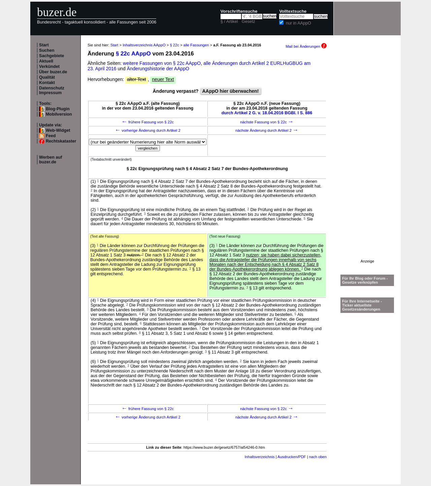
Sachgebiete (51, 55)
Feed (51, 135)
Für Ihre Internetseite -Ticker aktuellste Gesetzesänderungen (362, 305)
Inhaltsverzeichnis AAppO (144, 45)
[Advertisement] (367, 158)
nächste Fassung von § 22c (267, 122)
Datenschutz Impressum (51, 90)
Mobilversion (59, 114)
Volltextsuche (292, 11)
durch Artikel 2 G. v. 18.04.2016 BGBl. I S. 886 (267, 113)
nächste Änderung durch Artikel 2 (266, 130)
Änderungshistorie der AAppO (158, 68)
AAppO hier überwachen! (230, 91)
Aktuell (46, 61)
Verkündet (49, 66)
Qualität (47, 77)
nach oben (318, 457)
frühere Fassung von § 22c (148, 122)
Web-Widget (58, 130)
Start (44, 45)
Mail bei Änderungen (306, 46)
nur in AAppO (298, 23)
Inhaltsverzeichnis (260, 457)
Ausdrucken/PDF (291, 457)
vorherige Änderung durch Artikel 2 (147, 130)
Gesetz (248, 21)
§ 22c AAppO (133, 53)
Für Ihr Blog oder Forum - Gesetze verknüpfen (365, 280)
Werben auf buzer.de (50, 159)
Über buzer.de (53, 72)
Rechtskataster (61, 141)
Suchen (47, 50)
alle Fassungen (196, 45)
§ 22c (174, 45)
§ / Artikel (229, 21)
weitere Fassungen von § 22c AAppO (162, 63)
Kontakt (47, 82)
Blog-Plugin (58, 109)
